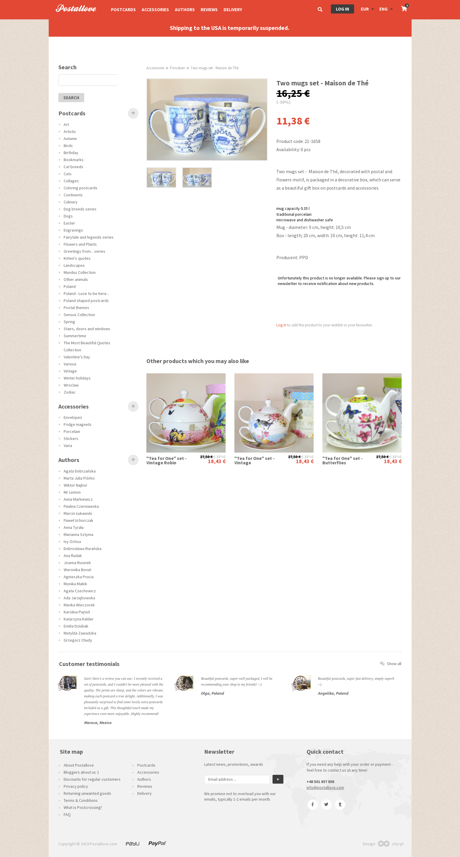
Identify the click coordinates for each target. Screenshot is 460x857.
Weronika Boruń (77, 569)
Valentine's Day (77, 357)
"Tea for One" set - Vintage (254, 460)
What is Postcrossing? (83, 807)
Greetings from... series (84, 251)
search (71, 97)
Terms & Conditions (81, 800)
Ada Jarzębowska (79, 597)
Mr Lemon (72, 492)
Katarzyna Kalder (79, 619)
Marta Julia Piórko (79, 478)
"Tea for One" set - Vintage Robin (166, 460)
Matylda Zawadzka (80, 633)
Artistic (70, 131)
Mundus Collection (80, 272)
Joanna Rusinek (77, 562)
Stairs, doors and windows (87, 328)
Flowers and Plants (80, 244)
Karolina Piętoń (77, 612)
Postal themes (76, 307)
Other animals (76, 279)
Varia (68, 445)
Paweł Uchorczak (78, 520)
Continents (73, 195)
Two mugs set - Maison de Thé (215, 67)
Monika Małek (75, 583)
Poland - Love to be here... (86, 293)
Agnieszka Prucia (79, 576)
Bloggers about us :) (81, 772)
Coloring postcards (80, 187)
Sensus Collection (79, 314)
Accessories (155, 9)
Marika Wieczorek (79, 605)
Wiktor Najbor (75, 485)
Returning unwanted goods (87, 793)
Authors (185, 9)
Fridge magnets (78, 424)
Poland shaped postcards (86, 300)
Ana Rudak (73, 555)
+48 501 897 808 (320, 781)
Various (70, 364)
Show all (390, 663)
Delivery (233, 9)
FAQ (67, 814)
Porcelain (72, 431)
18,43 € (217, 461)
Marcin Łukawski (78, 513)
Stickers (71, 438)
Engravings (73, 230)
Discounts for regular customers (92, 779)
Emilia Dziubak (76, 626)
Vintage (70, 371)
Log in (342, 9)
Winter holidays (77, 378)
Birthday (71, 152)
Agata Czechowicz (80, 590)
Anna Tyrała (74, 527)
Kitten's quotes (77, 258)
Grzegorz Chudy (78, 640)
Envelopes (73, 417)
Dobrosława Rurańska (83, 548)
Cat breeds (73, 166)
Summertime (75, 335)
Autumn (70, 138)
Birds (68, 145)
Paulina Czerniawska (81, 506)
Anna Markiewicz (78, 499)
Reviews (209, 9)
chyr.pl (390, 843)
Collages (71, 180)
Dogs (68, 216)
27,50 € (206, 456)
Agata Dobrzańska (80, 471)
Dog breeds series (80, 209)
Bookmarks (74, 159)
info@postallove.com (325, 787)
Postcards (123, 9)
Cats (68, 173)
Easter (69, 223)
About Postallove (79, 765)
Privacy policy (76, 786)
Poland (70, 286)
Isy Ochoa (72, 541)
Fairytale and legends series (89, 237)
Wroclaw (71, 385)
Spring (69, 321)
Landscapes (74, 265)
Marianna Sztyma (78, 534)
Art (66, 124)
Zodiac (70, 392)
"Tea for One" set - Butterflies (342, 460)
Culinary (70, 202)
